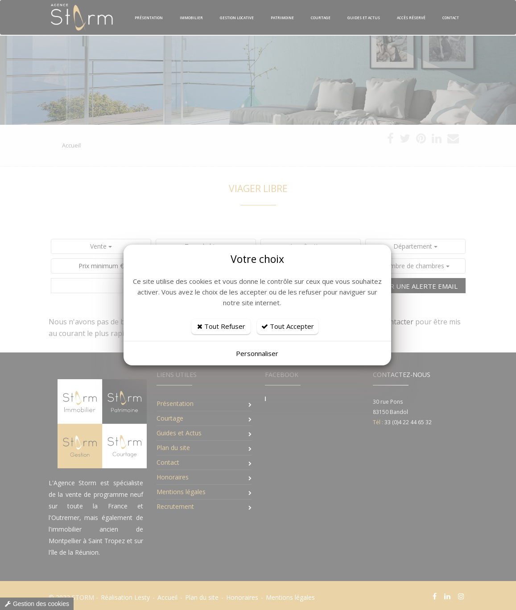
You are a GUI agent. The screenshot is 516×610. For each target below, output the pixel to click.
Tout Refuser (221, 326)
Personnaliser (257, 353)
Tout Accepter (287, 326)
